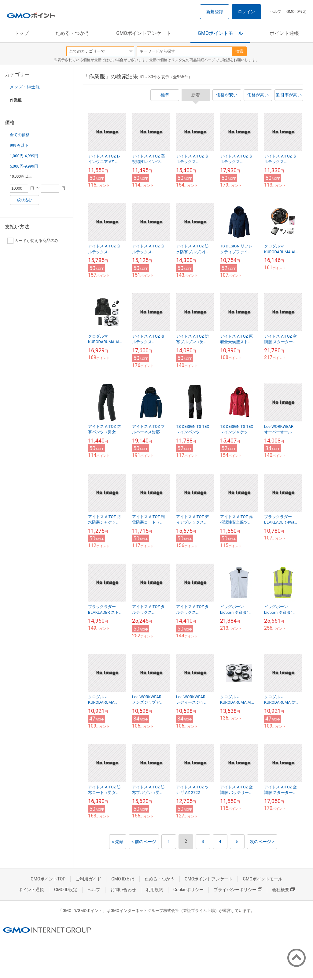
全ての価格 (20, 134)
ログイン (246, 11)
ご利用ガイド (88, 878)
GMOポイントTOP (48, 878)
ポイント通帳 (284, 33)
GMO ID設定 (296, 11)
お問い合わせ (123, 889)
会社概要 (283, 889)
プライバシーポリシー (238, 889)
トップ (21, 33)
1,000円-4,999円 (24, 156)
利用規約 (154, 889)
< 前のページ (143, 841)
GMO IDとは (122, 878)
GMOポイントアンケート (143, 33)
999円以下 (19, 145)
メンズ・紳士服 (25, 86)
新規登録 (214, 11)
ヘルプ (275, 11)
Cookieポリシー (188, 889)
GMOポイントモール (220, 33)
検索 (239, 51)
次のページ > (262, 841)
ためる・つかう (72, 33)
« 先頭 (117, 841)
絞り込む (24, 200)
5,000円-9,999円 (24, 166)
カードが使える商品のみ (32, 241)
